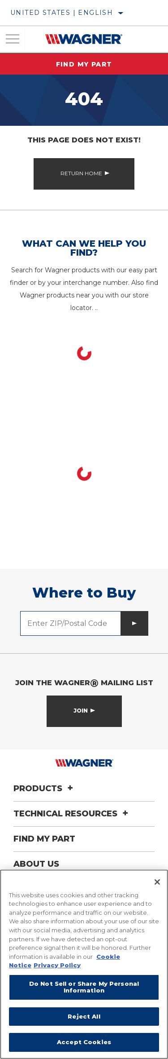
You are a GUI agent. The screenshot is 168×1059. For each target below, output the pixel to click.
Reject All (84, 1016)
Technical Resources (72, 814)
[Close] (157, 882)
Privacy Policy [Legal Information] (57, 965)
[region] (84, 964)
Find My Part (84, 64)
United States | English (61, 13)
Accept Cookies (84, 1042)
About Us (36, 864)
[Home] (83, 39)
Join (80, 710)
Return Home (81, 173)
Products (44, 788)
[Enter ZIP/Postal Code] (70, 623)
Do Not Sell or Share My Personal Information (84, 987)
